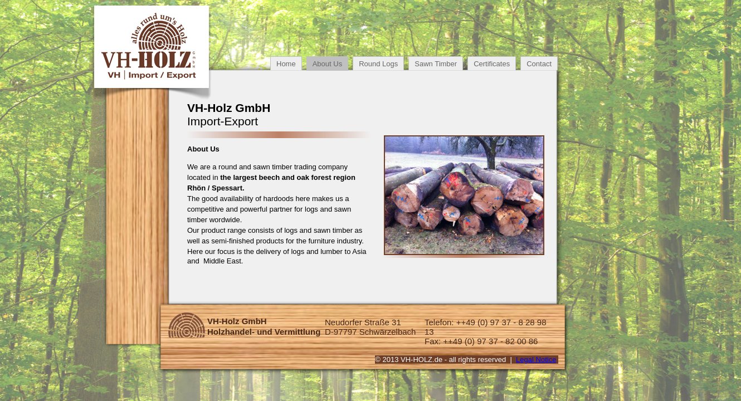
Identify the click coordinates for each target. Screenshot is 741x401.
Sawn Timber (436, 64)
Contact (539, 64)
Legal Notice (536, 359)
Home (286, 64)
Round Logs (378, 64)
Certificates (492, 64)
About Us (327, 64)
